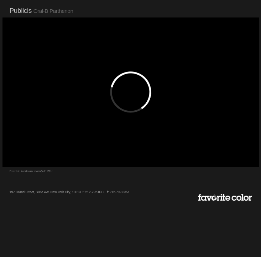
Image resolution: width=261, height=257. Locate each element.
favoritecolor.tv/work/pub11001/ (36, 171)
